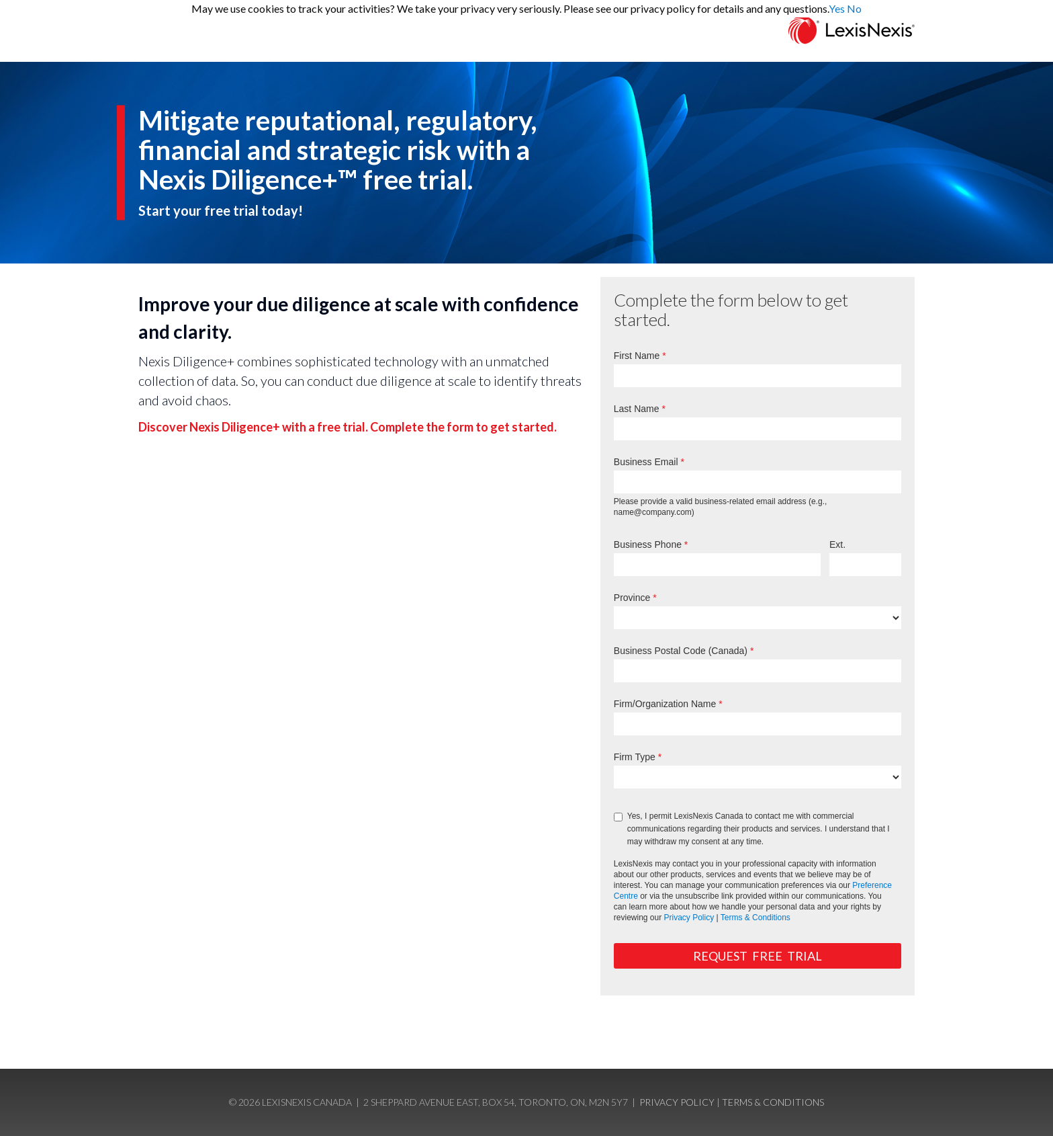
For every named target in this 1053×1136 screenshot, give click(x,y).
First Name (636, 355)
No (854, 8)
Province (632, 597)
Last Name (636, 408)
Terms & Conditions (755, 917)
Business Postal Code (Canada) (680, 650)
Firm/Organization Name (665, 703)
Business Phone (648, 544)
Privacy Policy (689, 917)
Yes (837, 8)
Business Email (646, 461)
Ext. (837, 544)
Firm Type (634, 757)
